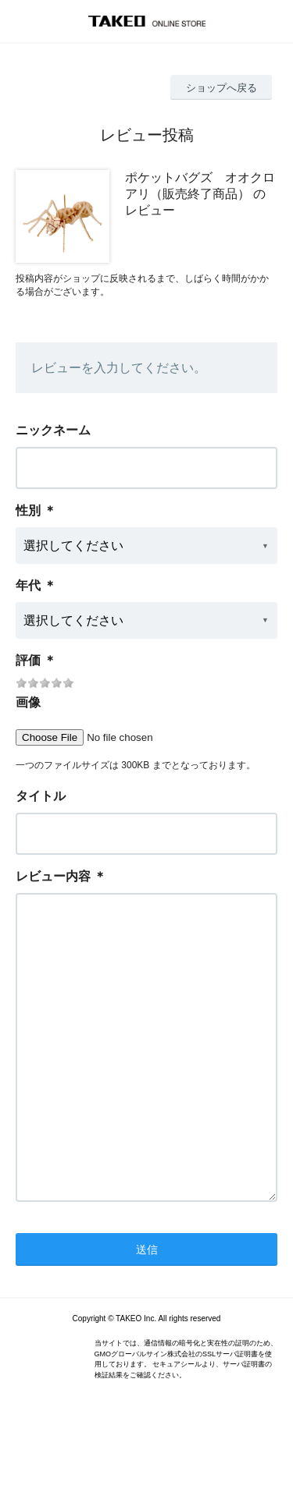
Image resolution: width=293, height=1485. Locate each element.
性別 (28, 510)
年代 (28, 585)
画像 (28, 702)
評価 (28, 660)
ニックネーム (53, 430)
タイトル (41, 796)
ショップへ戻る (221, 88)
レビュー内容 (53, 876)
